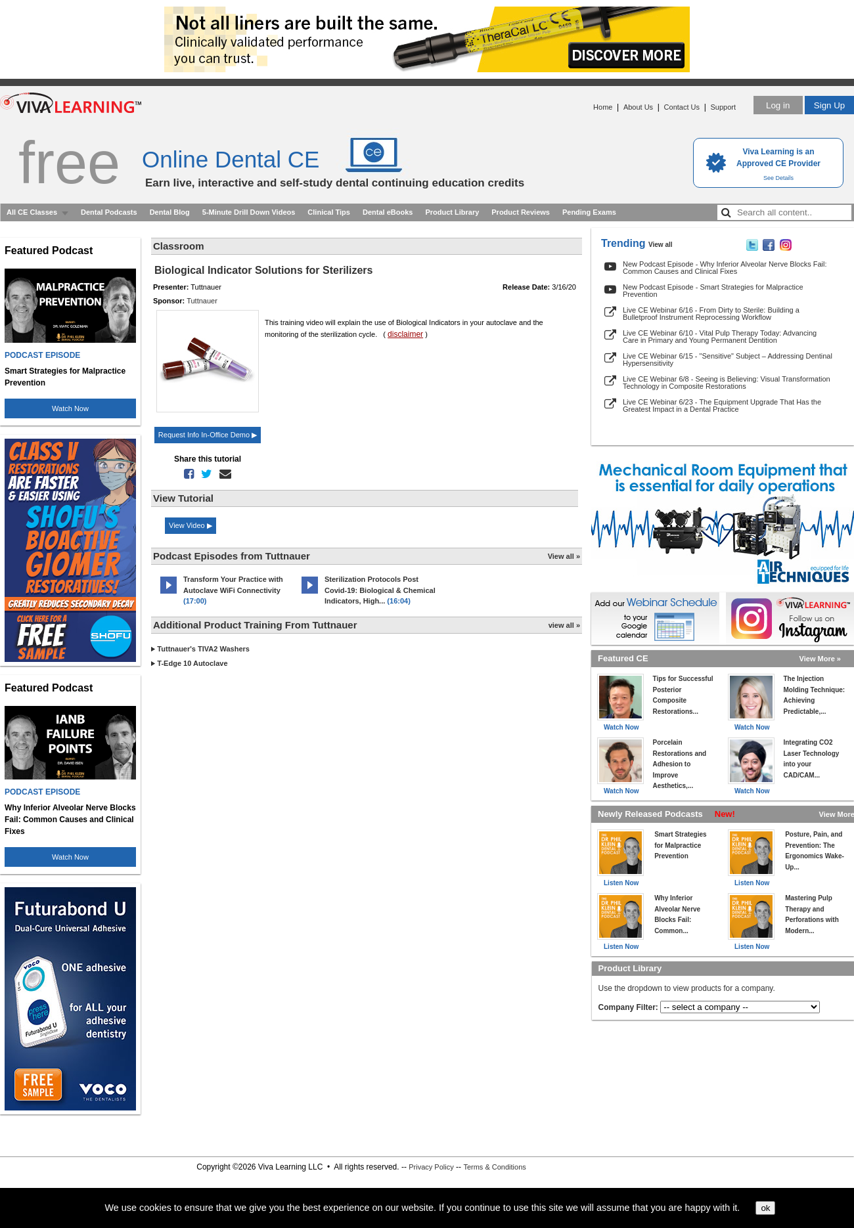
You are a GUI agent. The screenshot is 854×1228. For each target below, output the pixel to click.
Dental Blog (170, 212)
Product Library (452, 212)
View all (660, 244)
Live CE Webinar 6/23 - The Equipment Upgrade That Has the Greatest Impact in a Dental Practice (722, 405)
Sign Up (829, 105)
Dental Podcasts (109, 212)
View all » (564, 556)
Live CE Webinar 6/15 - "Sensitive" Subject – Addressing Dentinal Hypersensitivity (727, 359)
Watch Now (70, 408)
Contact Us (682, 107)
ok (765, 1208)
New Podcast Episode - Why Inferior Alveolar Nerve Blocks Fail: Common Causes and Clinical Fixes (725, 267)
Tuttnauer (202, 301)
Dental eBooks (388, 212)
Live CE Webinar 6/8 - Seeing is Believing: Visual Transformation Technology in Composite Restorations (726, 382)
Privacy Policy (431, 1167)
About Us (638, 107)
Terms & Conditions (494, 1167)
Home (602, 107)
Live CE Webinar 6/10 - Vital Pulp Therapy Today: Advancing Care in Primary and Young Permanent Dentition (720, 336)
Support (723, 107)
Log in (778, 105)
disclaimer (405, 334)
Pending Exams (589, 212)
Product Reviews (520, 212)
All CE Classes (32, 212)
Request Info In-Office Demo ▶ (207, 435)
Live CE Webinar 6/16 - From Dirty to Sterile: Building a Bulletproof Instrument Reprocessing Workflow (711, 313)
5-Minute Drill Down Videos (249, 212)
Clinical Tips (328, 212)
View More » (820, 659)
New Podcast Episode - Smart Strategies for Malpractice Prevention (713, 290)
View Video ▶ (190, 525)
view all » (564, 625)
